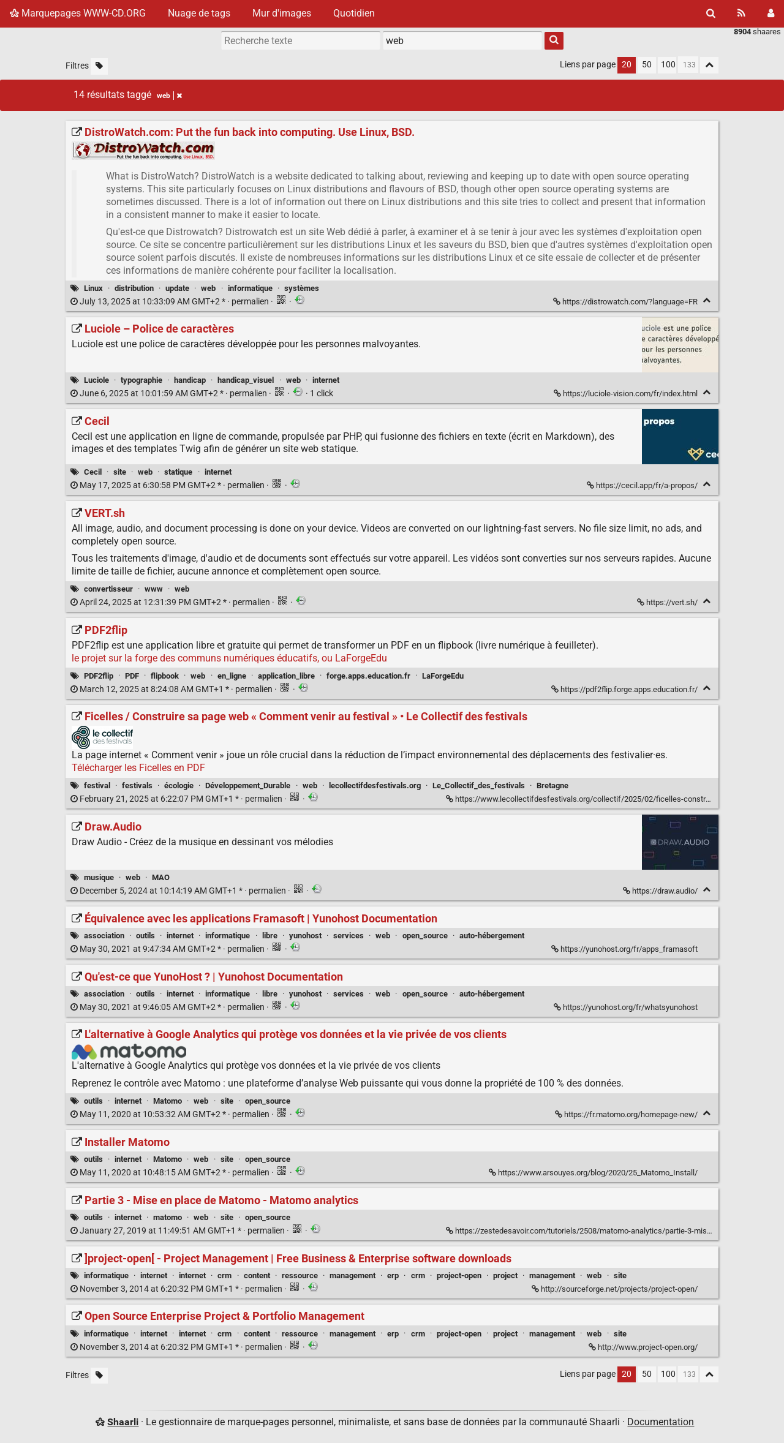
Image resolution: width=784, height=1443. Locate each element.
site (119, 472)
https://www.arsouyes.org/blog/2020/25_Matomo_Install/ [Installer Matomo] (594, 1172)
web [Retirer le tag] (169, 95)
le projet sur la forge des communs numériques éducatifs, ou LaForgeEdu (229, 658)
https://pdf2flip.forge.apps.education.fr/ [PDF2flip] (625, 689)
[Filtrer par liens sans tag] (99, 66)
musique (99, 877)
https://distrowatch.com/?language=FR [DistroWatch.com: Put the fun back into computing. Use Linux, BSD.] (626, 301)
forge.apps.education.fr (368, 675)
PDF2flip (98, 675)
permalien (170, 301)
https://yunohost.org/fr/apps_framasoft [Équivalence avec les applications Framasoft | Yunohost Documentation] (625, 949)
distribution (134, 288)
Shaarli (122, 1422)
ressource (300, 1275)
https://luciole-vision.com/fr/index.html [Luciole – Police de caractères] (626, 393)
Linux (93, 288)
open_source (425, 935)
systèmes (301, 288)
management (352, 1275)
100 (668, 64)
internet (325, 380)
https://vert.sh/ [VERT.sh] (668, 602)
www (154, 588)
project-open (459, 1275)
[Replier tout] (709, 65)
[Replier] (706, 300)
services (348, 935)
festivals (137, 785)
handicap (190, 380)
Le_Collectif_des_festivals (478, 785)
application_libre (286, 675)
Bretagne (552, 785)
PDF (132, 675)
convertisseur (108, 588)
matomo (167, 1217)
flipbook (165, 675)
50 (647, 64)
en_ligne (231, 675)
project (505, 1275)
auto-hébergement (491, 935)
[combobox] (462, 40)
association (104, 935)
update (177, 288)
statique (178, 472)
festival (97, 785)
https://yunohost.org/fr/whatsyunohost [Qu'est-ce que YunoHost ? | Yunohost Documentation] (626, 1007)
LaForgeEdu (443, 675)
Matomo (167, 1101)
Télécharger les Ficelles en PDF (138, 768)
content (257, 1275)
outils (145, 935)
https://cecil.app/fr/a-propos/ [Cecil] (643, 485)
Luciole (96, 380)
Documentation (660, 1422)
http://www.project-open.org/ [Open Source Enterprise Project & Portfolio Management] (644, 1347)
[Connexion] (771, 13)
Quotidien (354, 13)
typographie (141, 380)
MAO (161, 877)
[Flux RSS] (741, 13)
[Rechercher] (710, 13)
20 (626, 64)
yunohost (305, 935)
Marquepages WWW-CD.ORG (78, 13)
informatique (250, 288)
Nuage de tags (199, 13)
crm (224, 1275)
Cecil (93, 472)
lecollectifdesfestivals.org (375, 785)
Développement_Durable (247, 785)
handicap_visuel (245, 380)
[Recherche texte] (300, 40)
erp (393, 1275)
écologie (179, 785)
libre (269, 935)
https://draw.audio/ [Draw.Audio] (661, 890)
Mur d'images (281, 13)
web (208, 288)
